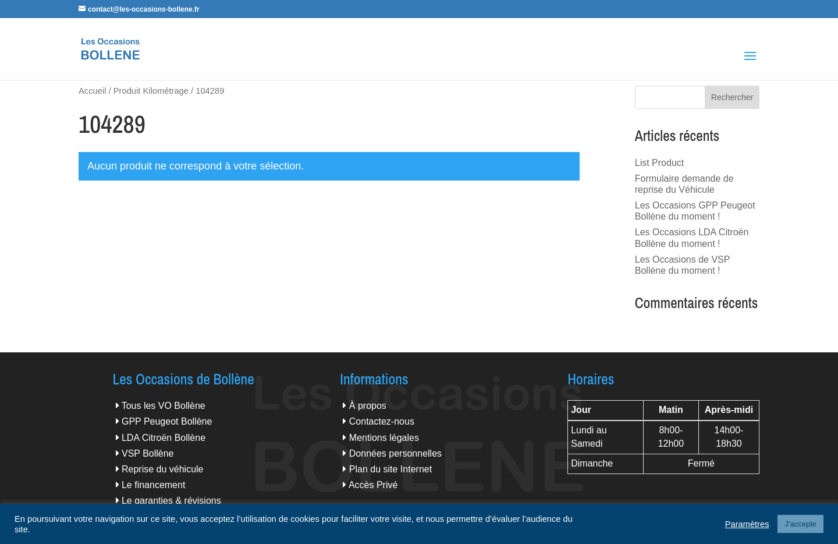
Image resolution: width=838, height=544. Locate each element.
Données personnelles (395, 453)
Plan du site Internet (390, 469)
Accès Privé (373, 485)
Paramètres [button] (747, 524)
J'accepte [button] (800, 524)
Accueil (92, 91)
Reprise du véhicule (163, 469)
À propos (367, 406)
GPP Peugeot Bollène (167, 421)
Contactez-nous (381, 421)
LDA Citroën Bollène (163, 438)
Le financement (153, 485)
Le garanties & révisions (171, 501)
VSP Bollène (148, 453)
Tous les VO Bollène (163, 406)
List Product (659, 163)
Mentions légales (384, 438)
